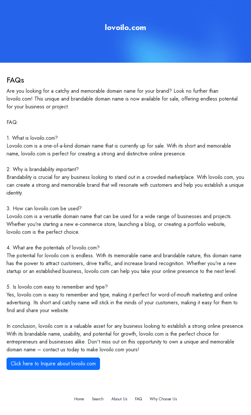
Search (98, 399)
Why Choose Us (163, 399)
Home (79, 399)
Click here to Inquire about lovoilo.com (53, 363)
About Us (119, 399)
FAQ (138, 399)
